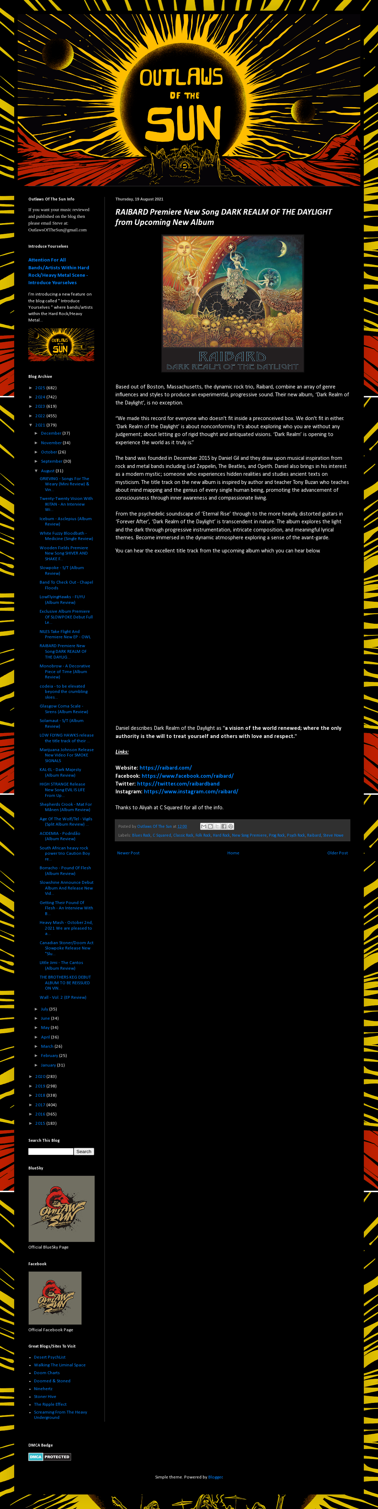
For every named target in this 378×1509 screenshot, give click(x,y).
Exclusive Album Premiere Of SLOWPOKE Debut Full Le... (66, 617)
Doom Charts (47, 1373)
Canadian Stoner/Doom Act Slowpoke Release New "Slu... (67, 948)
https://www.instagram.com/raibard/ (191, 792)
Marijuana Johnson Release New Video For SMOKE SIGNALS (67, 755)
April (46, 1037)
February (50, 1055)
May (46, 1027)
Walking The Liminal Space (60, 1365)
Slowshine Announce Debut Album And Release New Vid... (67, 888)
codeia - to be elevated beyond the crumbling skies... (64, 692)
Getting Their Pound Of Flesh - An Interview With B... (66, 908)
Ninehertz (43, 1389)
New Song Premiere (249, 835)
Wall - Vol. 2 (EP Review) (63, 997)
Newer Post (128, 853)
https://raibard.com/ (166, 768)
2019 (40, 1086)
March (48, 1046)
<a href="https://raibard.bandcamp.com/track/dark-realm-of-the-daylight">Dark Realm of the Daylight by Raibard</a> (177, 638)
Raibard (314, 835)
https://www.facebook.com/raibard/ (188, 776)
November (52, 443)
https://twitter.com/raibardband (178, 784)
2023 (40, 406)
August (48, 471)
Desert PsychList (50, 1357)
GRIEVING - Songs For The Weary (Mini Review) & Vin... (64, 484)
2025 (40, 388)
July (45, 1009)
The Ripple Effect (50, 1404)
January (49, 1065)
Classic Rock (183, 835)
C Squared (162, 835)
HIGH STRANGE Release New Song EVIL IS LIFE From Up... (62, 790)
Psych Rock (296, 835)
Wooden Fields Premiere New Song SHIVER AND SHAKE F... (64, 553)
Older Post (337, 853)
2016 (40, 1114)
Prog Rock (277, 835)
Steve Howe (333, 835)
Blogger (215, 1477)
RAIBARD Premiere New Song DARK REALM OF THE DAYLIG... (63, 651)
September (52, 461)
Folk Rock (203, 835)
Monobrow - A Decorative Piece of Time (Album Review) (65, 671)
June (46, 1018)
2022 (40, 416)
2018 (40, 1095)
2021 (40, 425)
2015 (40, 1123)
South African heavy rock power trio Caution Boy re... (65, 853)
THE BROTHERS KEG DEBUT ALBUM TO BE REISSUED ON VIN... (65, 983)
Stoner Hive (45, 1396)
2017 (40, 1105)
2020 (40, 1076)
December (51, 433)
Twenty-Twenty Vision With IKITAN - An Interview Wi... (66, 504)
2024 (40, 397)
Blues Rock (141, 835)
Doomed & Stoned (52, 1381)
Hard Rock (221, 835)
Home (233, 853)
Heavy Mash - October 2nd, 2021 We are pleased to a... (66, 928)
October (49, 452)
